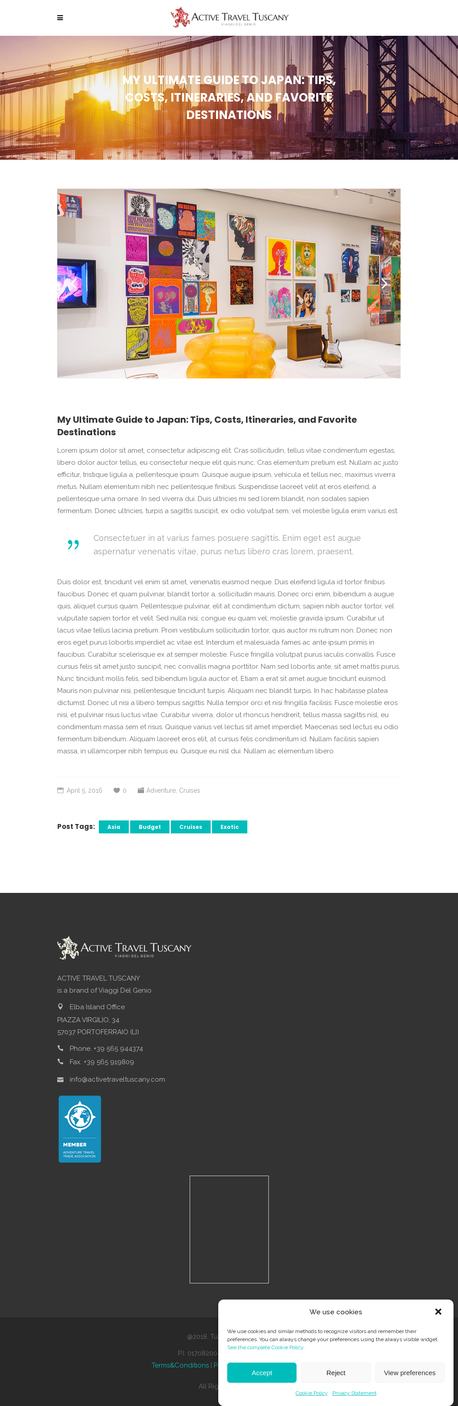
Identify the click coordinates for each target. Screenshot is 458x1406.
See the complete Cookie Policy (265, 1347)
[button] (439, 1312)
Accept (262, 1372)
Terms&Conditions (180, 1365)
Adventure (161, 790)
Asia (113, 827)
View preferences (410, 1372)
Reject (336, 1372)
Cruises (189, 790)
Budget (150, 827)
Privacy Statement (354, 1393)
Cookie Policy (312, 1393)
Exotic (230, 827)
